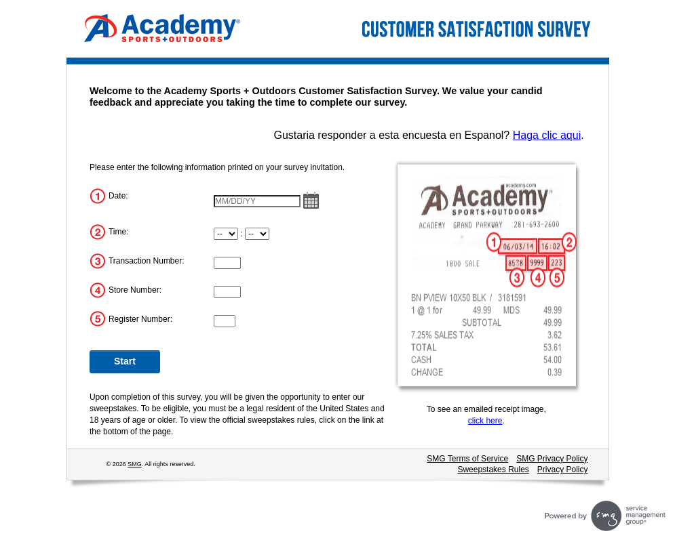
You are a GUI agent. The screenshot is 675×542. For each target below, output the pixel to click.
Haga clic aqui (547, 135)
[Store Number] (227, 292)
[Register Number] (224, 321)
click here (485, 420)
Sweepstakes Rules (492, 469)
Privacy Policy (562, 469)
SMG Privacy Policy (551, 458)
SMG (135, 464)
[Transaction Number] (227, 263)
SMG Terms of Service (467, 458)
